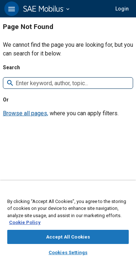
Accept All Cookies (68, 237)
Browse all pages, (25, 113)
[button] (11, 8)
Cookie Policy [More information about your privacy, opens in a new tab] (25, 222)
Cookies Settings (68, 252)
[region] (68, 223)
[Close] (126, 193)
